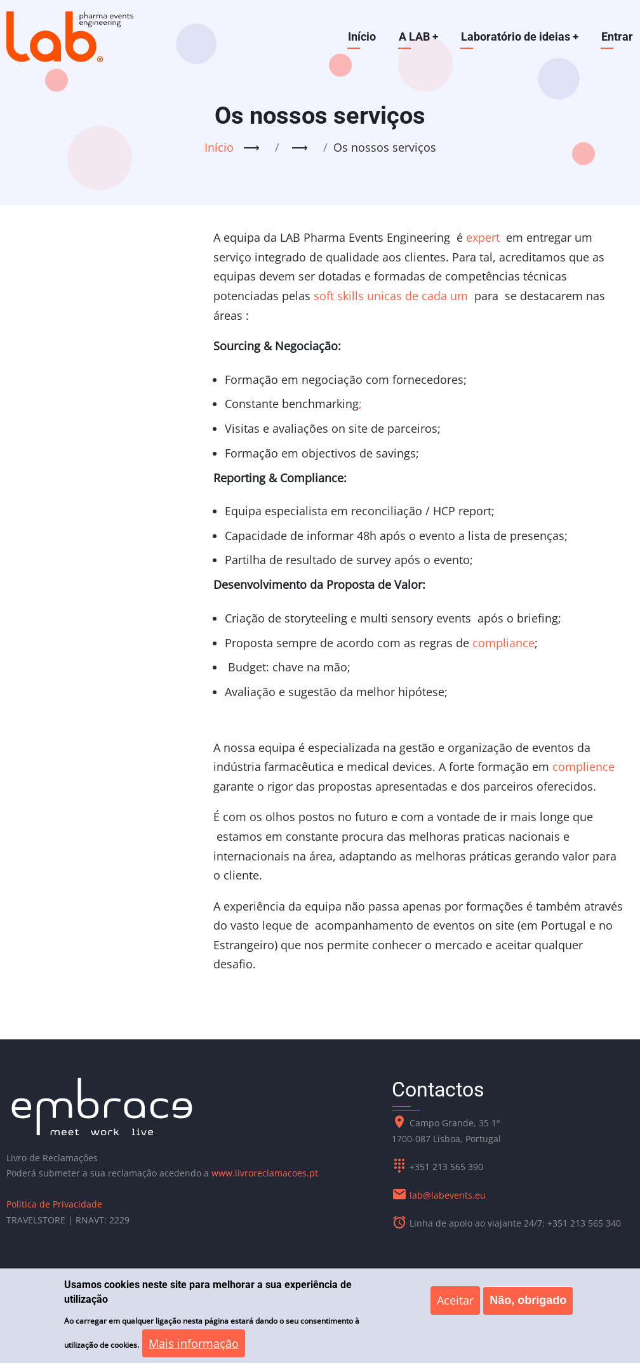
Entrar (617, 36)
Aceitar (455, 1309)
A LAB (417, 36)
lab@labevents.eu (448, 1195)
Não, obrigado (528, 1309)
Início (361, 36)
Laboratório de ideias (519, 36)
